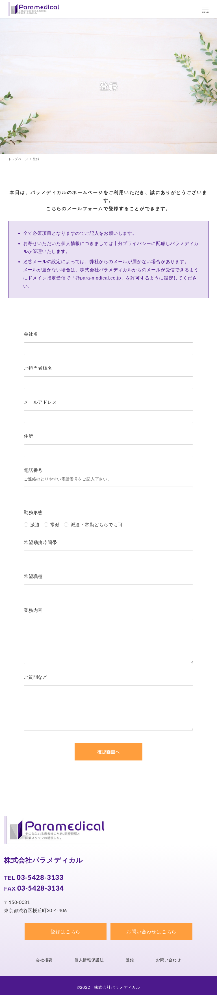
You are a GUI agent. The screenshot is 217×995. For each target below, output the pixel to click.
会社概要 (44, 959)
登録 (130, 959)
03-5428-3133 (40, 877)
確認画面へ (119, 751)
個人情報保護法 (89, 959)
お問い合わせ (168, 959)
